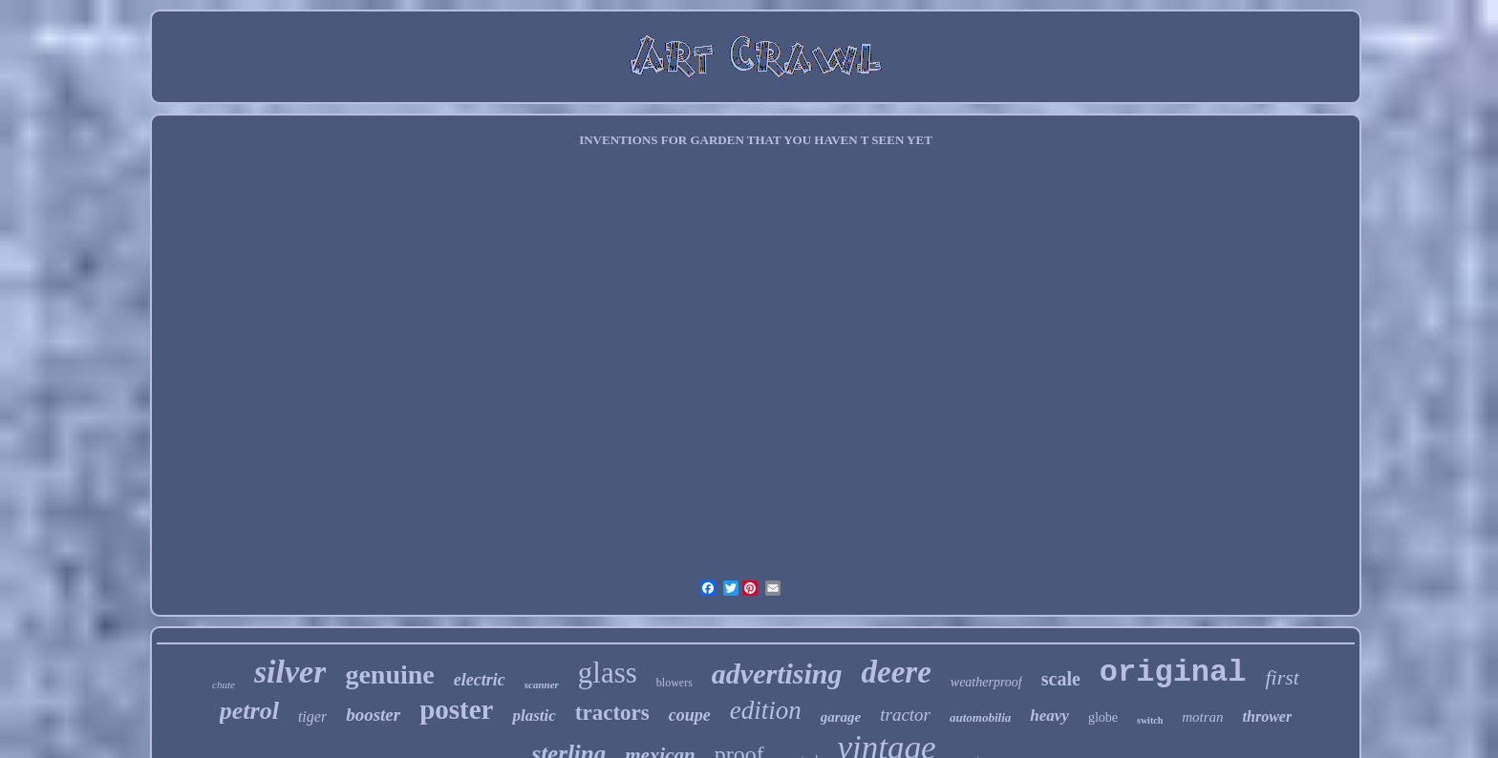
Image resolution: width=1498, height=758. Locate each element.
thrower (1268, 716)
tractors (612, 713)
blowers (674, 682)
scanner (541, 684)
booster (373, 715)
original (1173, 672)
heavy (1049, 715)
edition (766, 710)
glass (607, 672)
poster (456, 709)
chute (223, 684)
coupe (690, 715)
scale (1061, 678)
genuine (389, 674)
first (1281, 677)
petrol (249, 711)
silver (290, 671)
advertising (777, 673)
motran (1202, 717)
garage (841, 717)
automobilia (980, 717)
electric (479, 679)
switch (1150, 720)
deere (896, 672)
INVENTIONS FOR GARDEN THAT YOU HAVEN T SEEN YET (755, 140)
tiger (312, 716)
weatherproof (986, 682)
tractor (905, 715)
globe (1103, 717)
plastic (533, 715)
